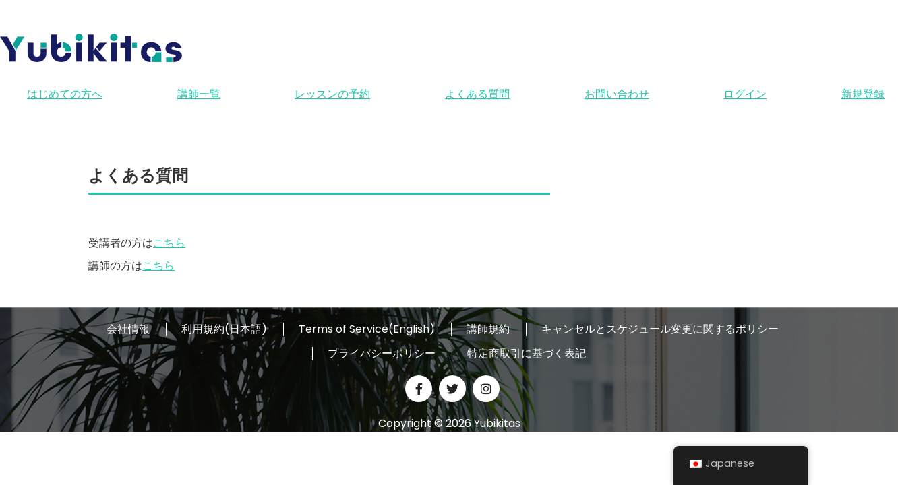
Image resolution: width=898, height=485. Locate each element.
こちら (169, 243)
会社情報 (128, 329)
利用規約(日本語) (224, 329)
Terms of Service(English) (367, 329)
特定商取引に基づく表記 (526, 353)
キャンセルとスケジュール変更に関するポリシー (660, 329)
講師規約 (488, 329)
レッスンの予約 (332, 94)
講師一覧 (198, 94)
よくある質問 (477, 94)
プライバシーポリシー (382, 353)
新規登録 (863, 94)
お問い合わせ (617, 94)
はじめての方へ (64, 94)
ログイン (745, 94)
